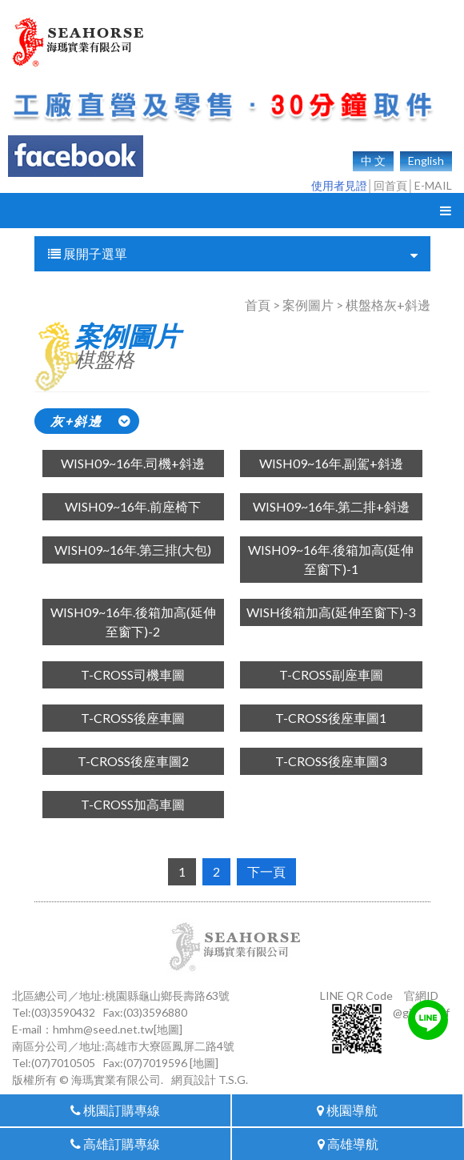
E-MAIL (433, 185)
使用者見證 (339, 185)
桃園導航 (347, 1110)
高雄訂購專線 (115, 1143)
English (426, 160)
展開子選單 (233, 254)
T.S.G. (233, 1079)
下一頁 (266, 871)
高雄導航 (348, 1143)
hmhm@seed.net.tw (103, 1029)
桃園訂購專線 (115, 1110)
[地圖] (168, 1029)
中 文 (373, 160)
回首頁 (390, 185)
